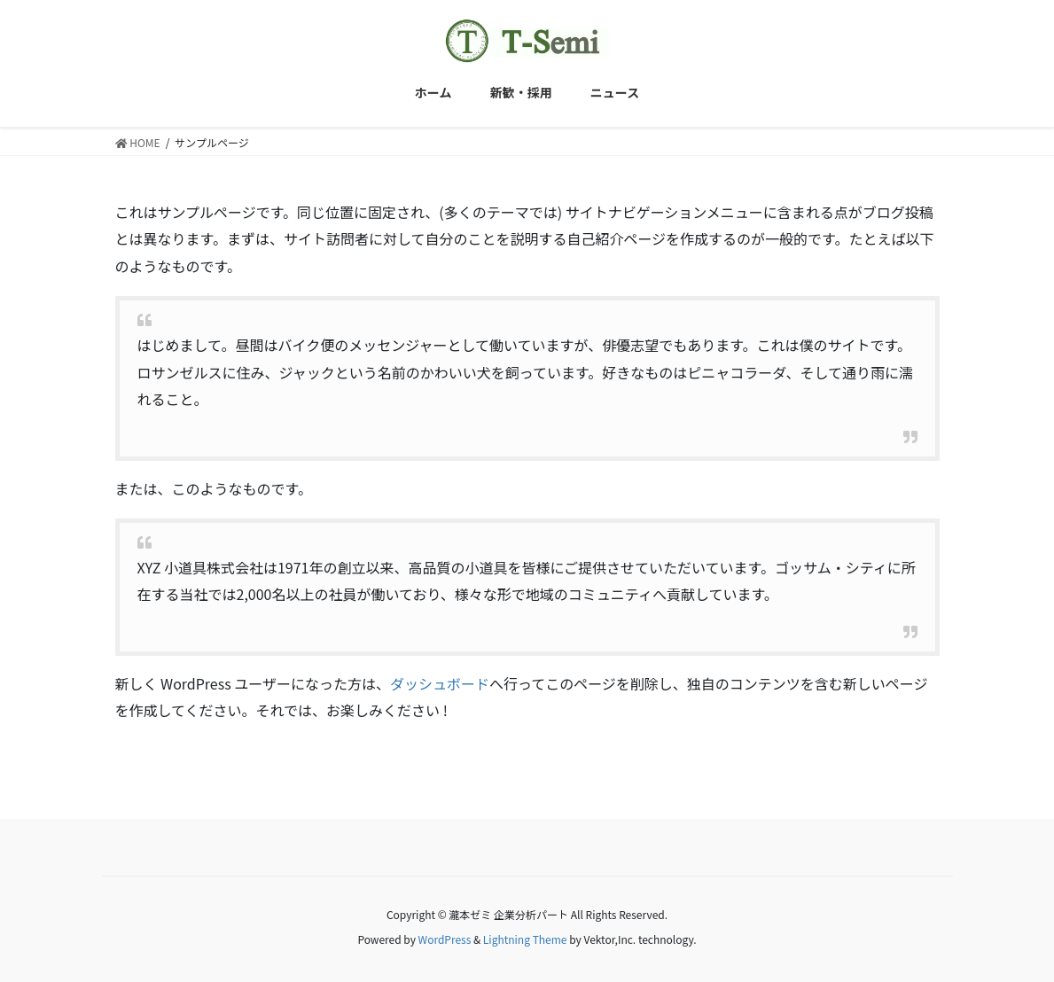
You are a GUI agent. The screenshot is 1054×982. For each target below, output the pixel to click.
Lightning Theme (525, 939)
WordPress (445, 939)
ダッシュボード (439, 683)
